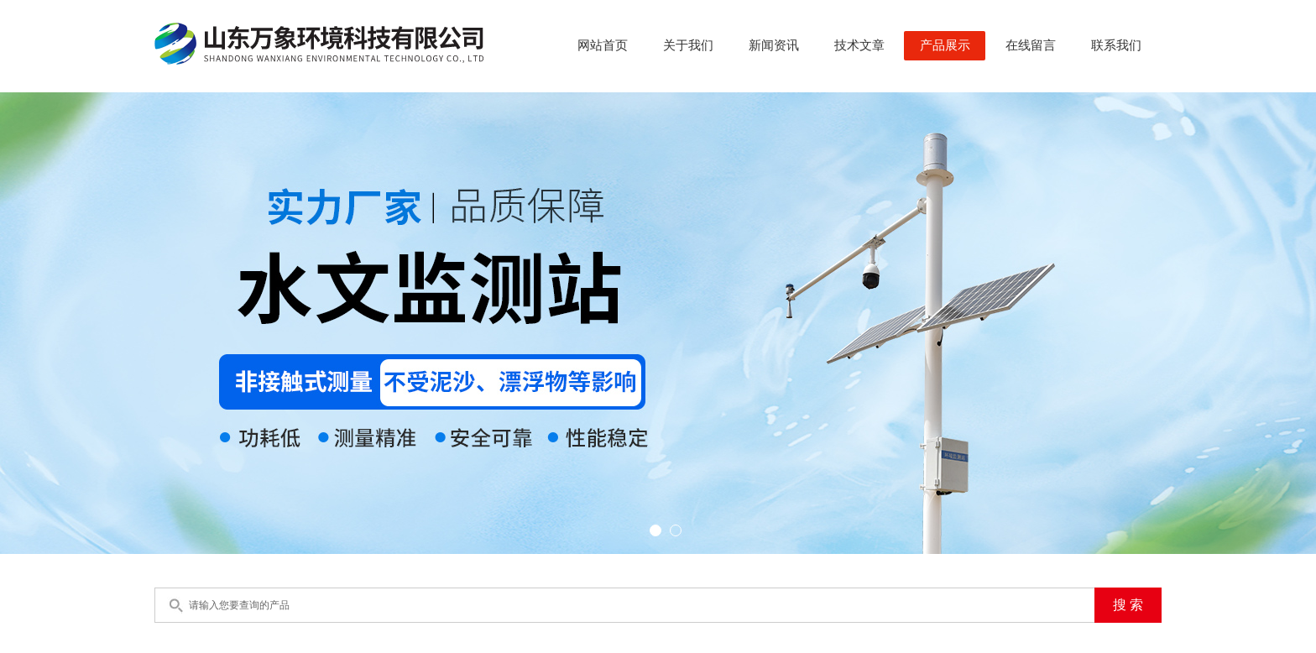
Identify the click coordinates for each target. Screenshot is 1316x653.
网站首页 (602, 45)
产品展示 (945, 45)
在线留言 (1030, 45)
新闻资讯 (774, 45)
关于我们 (688, 45)
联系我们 (1116, 45)
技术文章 (859, 45)
